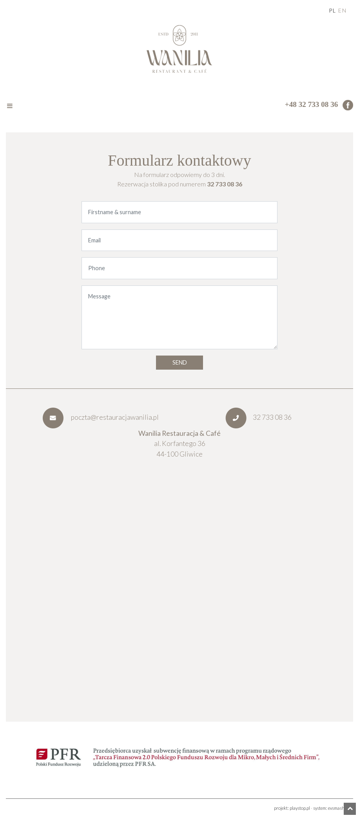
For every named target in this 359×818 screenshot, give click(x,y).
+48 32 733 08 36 (311, 104)
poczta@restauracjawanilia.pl (101, 417)
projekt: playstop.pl (292, 808)
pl (332, 10)
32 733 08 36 (224, 184)
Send (179, 362)
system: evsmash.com (333, 808)
